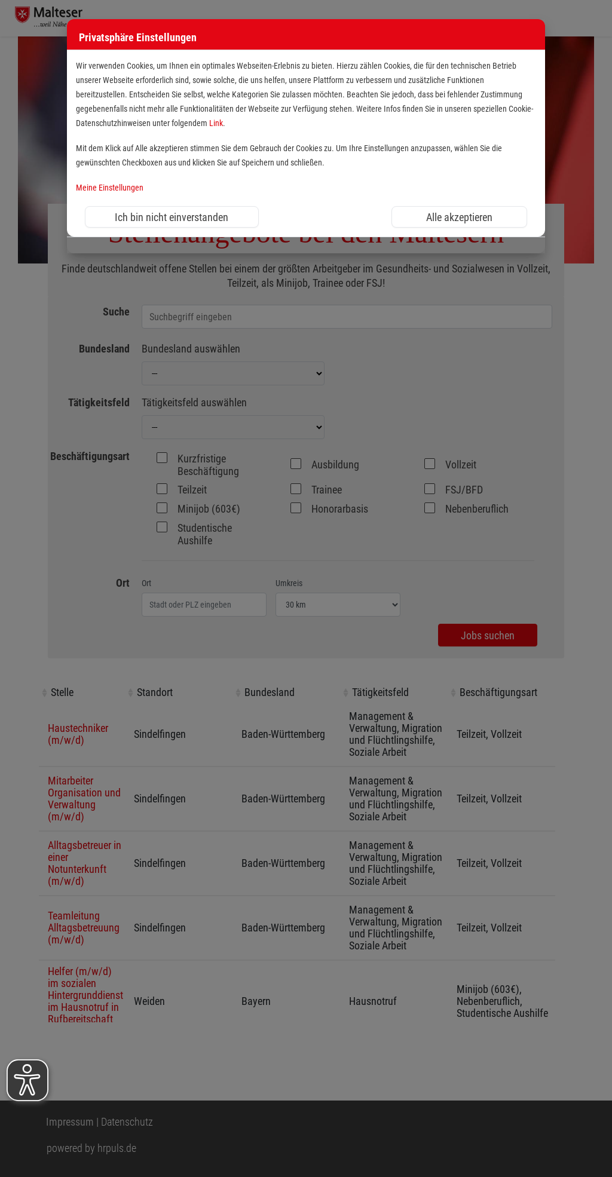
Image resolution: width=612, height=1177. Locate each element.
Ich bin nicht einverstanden (171, 217)
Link (216, 123)
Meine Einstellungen (109, 188)
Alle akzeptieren (459, 217)
